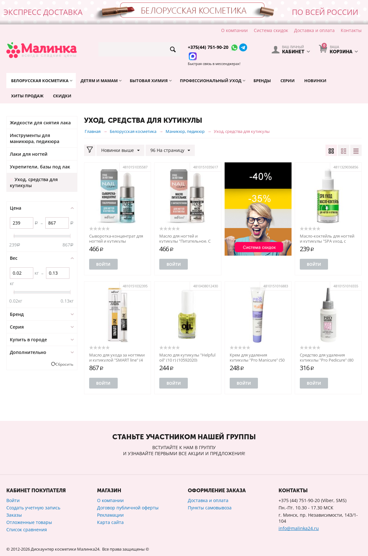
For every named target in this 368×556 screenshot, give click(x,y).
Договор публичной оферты (128, 508)
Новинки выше (120, 150)
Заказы (14, 515)
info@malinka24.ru (299, 528)
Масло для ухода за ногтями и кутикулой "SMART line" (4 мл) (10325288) (117, 360)
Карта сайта (110, 522)
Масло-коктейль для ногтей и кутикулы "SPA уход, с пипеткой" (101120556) (327, 241)
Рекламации (110, 515)
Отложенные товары (29, 522)
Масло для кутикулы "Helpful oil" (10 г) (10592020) (187, 357)
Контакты (351, 30)
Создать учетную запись (33, 508)
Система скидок (271, 30)
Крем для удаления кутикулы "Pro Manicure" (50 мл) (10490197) (257, 360)
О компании (234, 30)
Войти (103, 264)
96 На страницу (170, 150)
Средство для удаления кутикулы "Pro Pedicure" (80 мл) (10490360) (326, 360)
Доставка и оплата (314, 30)
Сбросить (64, 364)
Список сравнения (26, 530)
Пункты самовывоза (210, 508)
